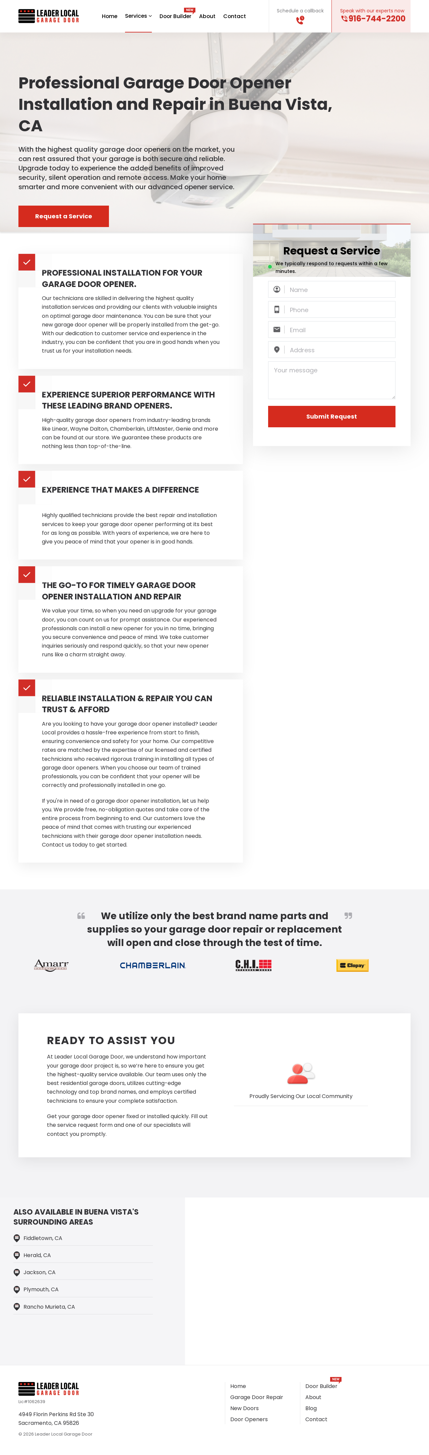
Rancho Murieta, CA (49, 1307)
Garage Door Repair (256, 1397)
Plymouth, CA (41, 1290)
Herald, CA (37, 1255)
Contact (235, 16)
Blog (311, 1408)
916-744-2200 (377, 18)
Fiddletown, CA (42, 1238)
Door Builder (175, 16)
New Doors (244, 1408)
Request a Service (63, 216)
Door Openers (249, 1420)
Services (137, 16)
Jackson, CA (39, 1273)
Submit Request (331, 417)
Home (108, 16)
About (208, 16)
